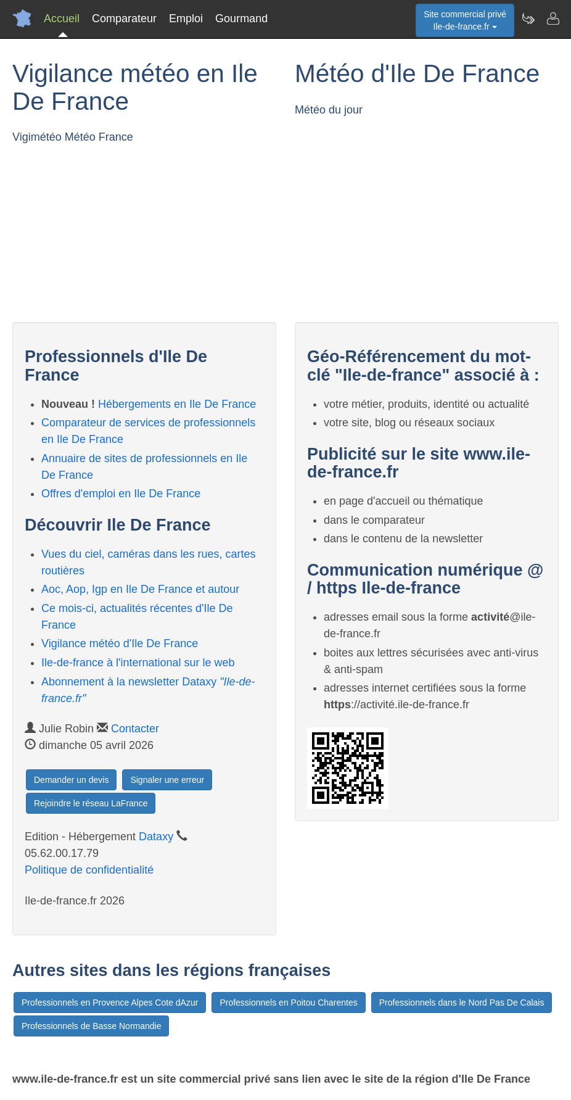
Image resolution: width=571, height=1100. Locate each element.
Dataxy (156, 836)
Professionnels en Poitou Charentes (288, 1002)
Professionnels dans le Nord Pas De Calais (461, 1002)
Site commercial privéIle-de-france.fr (465, 20)
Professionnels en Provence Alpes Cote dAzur (110, 1002)
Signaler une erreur (167, 780)
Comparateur (124, 18)
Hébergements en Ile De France (177, 404)
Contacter (135, 728)
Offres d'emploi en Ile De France (120, 493)
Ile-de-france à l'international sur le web (138, 662)
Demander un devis (71, 780)
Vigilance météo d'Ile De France (119, 643)
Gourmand (241, 18)
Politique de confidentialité (89, 870)
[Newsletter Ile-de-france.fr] (528, 18)
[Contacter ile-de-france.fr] (552, 18)
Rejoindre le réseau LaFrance (90, 803)
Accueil (62, 18)
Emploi (186, 18)
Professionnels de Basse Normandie (91, 1026)
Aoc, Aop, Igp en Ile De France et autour (140, 589)
